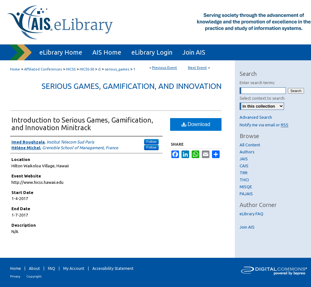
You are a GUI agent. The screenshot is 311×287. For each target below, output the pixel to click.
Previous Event (164, 68)
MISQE (246, 186)
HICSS (71, 69)
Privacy (15, 276)
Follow (151, 142)
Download (196, 124)
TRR (244, 172)
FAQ (51, 268)
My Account (73, 268)
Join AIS (247, 227)
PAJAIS (246, 193)
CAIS (244, 166)
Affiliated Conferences (43, 69)
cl (100, 69)
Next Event (197, 68)
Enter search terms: (257, 82)
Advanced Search (256, 117)
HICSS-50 (87, 69)
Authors (247, 152)
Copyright (34, 276)
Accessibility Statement (113, 268)
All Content (250, 145)
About (34, 268)
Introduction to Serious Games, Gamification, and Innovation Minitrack (82, 123)
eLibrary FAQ (251, 213)
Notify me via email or (264, 125)
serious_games (117, 69)
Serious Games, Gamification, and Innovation (132, 86)
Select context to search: (262, 98)
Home (15, 69)
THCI (244, 179)
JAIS (244, 159)
